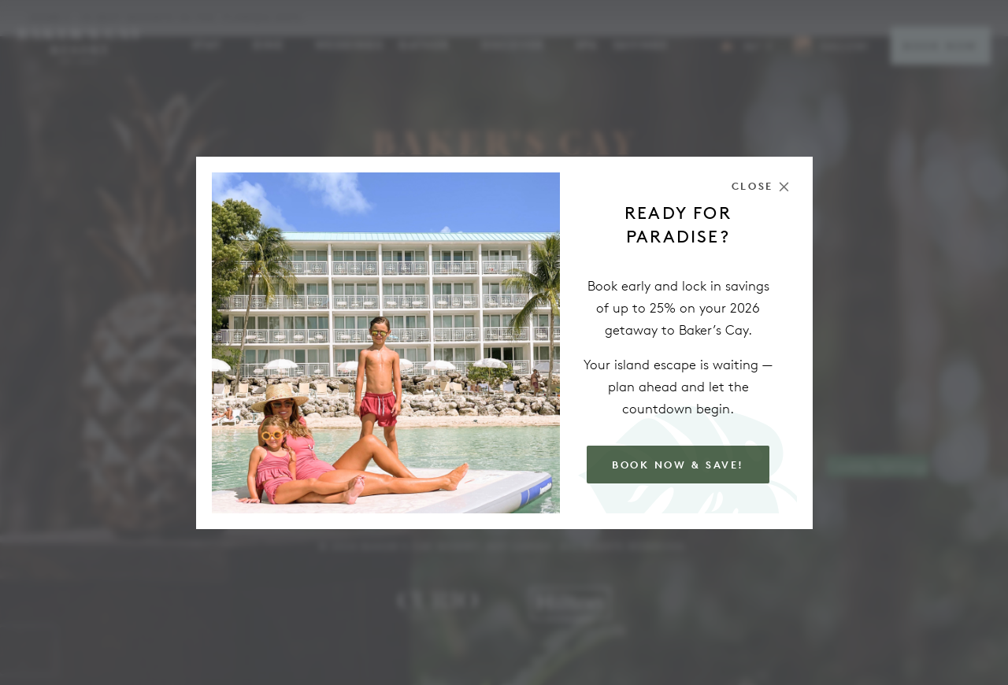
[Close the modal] (760, 186)
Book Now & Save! (678, 465)
